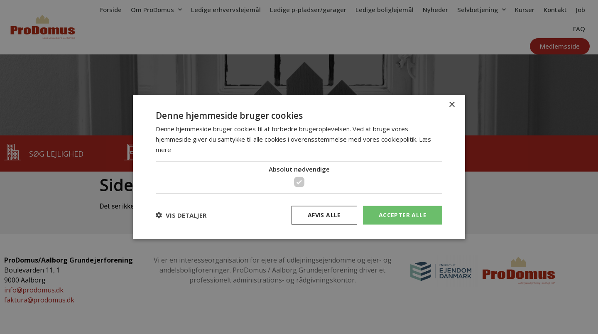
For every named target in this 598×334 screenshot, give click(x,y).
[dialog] (299, 167)
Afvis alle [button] (324, 215)
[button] (181, 215)
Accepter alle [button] (402, 215)
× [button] (451, 105)
